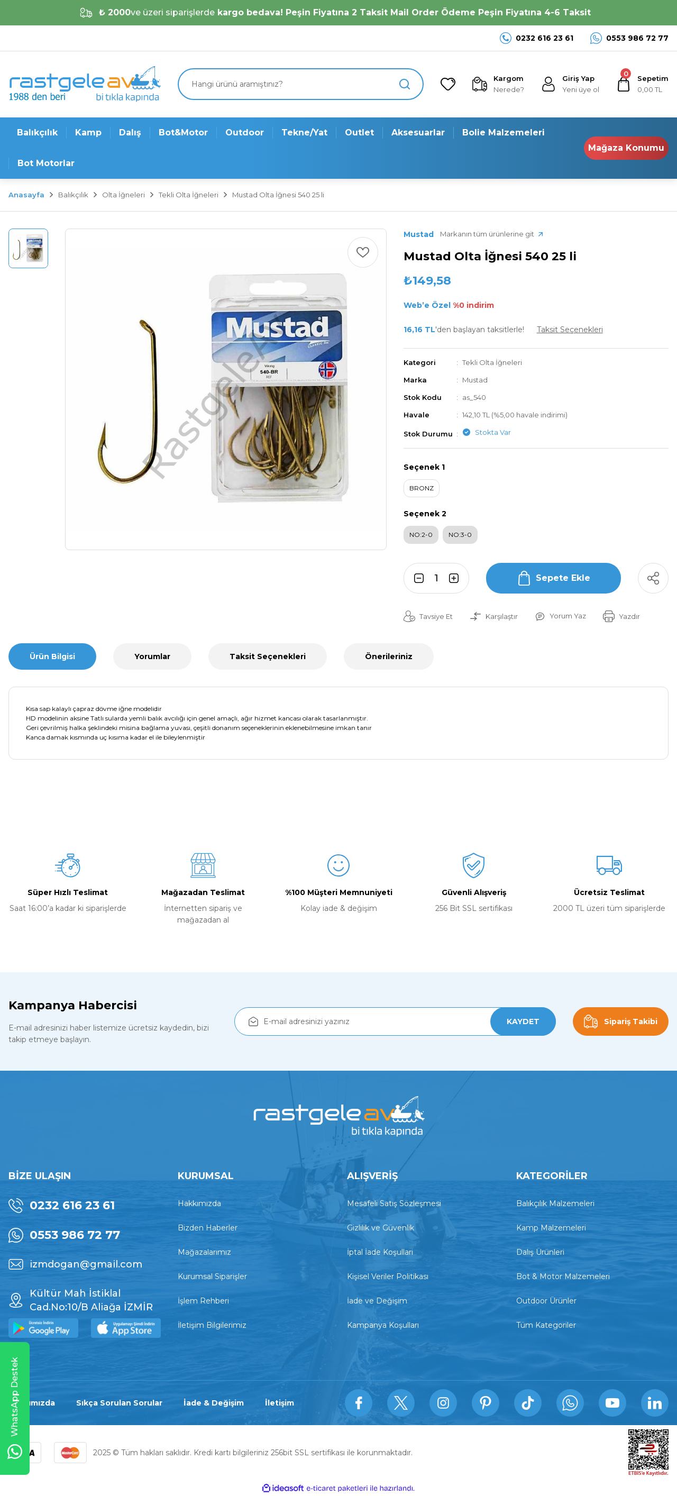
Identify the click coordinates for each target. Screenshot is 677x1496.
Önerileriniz (389, 656)
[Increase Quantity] (457, 578)
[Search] (301, 84)
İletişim (279, 1403)
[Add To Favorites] (362, 252)
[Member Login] (570, 84)
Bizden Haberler (207, 1228)
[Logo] (84, 84)
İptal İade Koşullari (380, 1252)
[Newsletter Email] (395, 1021)
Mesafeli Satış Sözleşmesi (394, 1203)
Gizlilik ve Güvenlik (380, 1228)
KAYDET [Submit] (523, 1021)
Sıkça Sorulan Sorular (119, 1403)
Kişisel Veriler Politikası (387, 1276)
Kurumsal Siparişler (212, 1276)
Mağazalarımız (204, 1252)
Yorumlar (152, 656)
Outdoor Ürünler (546, 1301)
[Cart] (642, 84)
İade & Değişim (214, 1403)
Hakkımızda (199, 1203)
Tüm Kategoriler (546, 1325)
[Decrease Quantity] (416, 578)
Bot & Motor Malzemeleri (563, 1276)
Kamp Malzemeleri (551, 1228)
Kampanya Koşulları (383, 1325)
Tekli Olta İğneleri (492, 362)
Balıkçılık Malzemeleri (555, 1203)
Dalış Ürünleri (540, 1252)
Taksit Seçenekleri (268, 656)
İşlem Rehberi (203, 1301)
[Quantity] (436, 578)
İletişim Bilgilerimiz (212, 1325)
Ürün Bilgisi (52, 656)
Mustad (475, 380)
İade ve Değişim (377, 1301)
